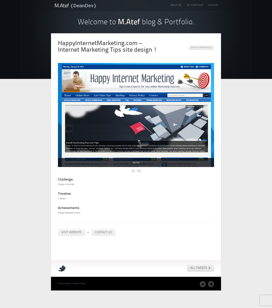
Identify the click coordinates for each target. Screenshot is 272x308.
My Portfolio (195, 5)
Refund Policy (79, 283)
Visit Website (71, 232)
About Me (176, 5)
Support (213, 5)
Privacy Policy (64, 283)
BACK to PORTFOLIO (201, 47)
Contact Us (103, 232)
